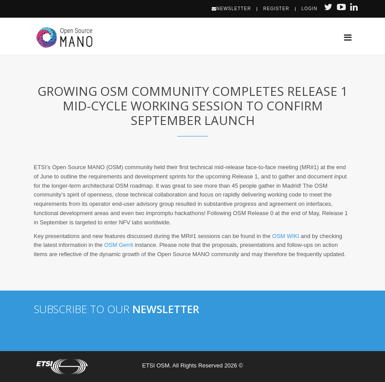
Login (310, 8)
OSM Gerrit (118, 245)
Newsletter (231, 8)
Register (276, 8)
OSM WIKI (285, 236)
